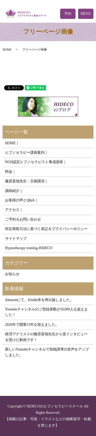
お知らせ (12, 274)
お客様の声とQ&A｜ (21, 200)
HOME (7, 49)
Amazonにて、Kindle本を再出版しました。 (39, 300)
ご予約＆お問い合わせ (23, 219)
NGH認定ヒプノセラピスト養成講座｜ (36, 162)
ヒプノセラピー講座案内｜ (26, 152)
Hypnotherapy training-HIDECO (28, 248)
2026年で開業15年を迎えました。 (32, 324)
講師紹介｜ (14, 191)
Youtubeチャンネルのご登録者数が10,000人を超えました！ (46, 312)
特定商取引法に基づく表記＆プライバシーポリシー (46, 229)
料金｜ (10, 172)
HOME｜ (12, 143)
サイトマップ (16, 238)
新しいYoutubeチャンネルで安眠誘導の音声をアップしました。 (47, 352)
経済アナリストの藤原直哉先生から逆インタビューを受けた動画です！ (46, 337)
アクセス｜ (14, 210)
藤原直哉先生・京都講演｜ (26, 181)
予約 (67, 14)
